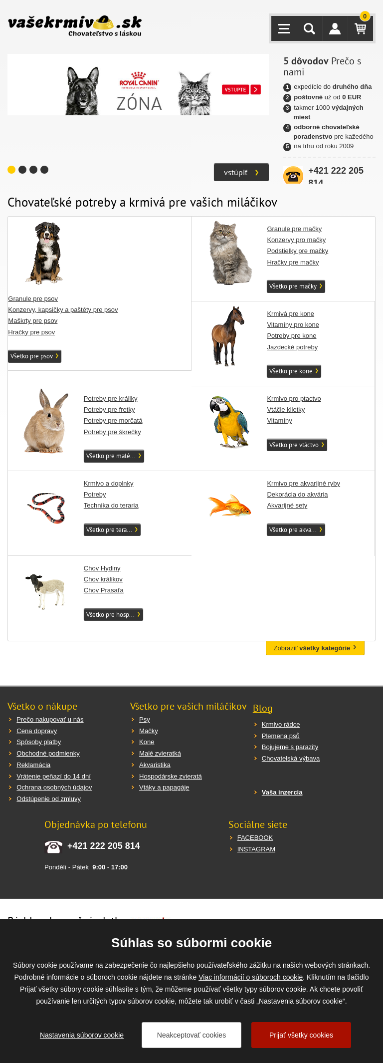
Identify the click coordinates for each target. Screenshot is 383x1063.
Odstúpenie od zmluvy (48, 798)
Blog (263, 708)
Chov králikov (103, 579)
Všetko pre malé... (111, 456)
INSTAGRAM (256, 849)
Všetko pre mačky (293, 286)
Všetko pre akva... (293, 530)
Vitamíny (279, 420)
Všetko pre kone (291, 371)
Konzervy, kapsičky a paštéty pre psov (63, 309)
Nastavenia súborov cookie (82, 1035)
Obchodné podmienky (47, 753)
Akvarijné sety (287, 505)
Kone (146, 742)
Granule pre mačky (294, 229)
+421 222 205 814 (103, 846)
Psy (144, 719)
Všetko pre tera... (109, 530)
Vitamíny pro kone (293, 324)
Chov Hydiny (102, 568)
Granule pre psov (33, 298)
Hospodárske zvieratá (170, 776)
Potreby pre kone (291, 335)
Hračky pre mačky (293, 262)
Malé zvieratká (160, 753)
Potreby (95, 494)
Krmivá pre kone (290, 313)
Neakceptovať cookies (191, 1035)
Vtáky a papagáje (164, 787)
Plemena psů (281, 736)
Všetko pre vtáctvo (294, 445)
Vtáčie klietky (286, 409)
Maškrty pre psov (32, 320)
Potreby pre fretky (109, 409)
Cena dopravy (36, 731)
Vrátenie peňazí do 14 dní (53, 776)
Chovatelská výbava (291, 758)
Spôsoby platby (38, 742)
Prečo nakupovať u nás (49, 719)
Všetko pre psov (31, 356)
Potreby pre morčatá (113, 420)
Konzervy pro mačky (296, 240)
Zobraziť (312, 648)
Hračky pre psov (31, 332)
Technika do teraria (111, 505)
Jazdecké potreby (292, 347)
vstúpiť (235, 172)
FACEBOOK (255, 837)
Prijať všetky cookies (301, 1035)
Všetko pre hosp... (110, 614)
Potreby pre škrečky (112, 432)
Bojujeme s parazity (290, 747)
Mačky (148, 731)
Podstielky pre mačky (297, 251)
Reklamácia (33, 765)
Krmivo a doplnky (109, 483)
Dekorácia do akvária (297, 494)
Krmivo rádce (281, 724)
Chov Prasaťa (104, 590)
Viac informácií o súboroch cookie (250, 977)
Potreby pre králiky (111, 398)
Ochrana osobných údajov (54, 787)
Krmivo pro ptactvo (294, 398)
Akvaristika (155, 765)
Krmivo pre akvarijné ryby (303, 483)
